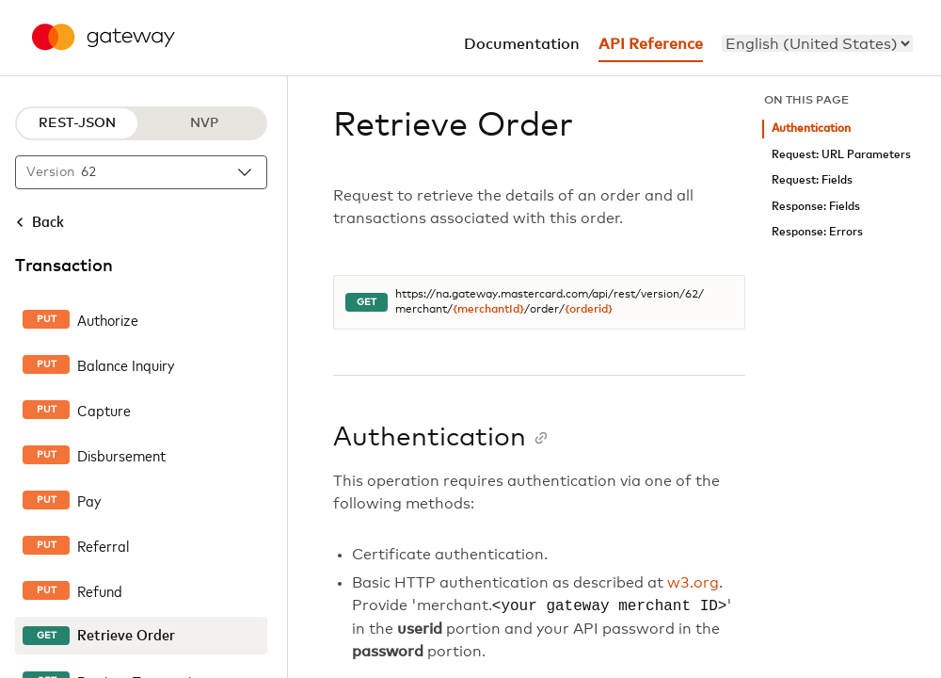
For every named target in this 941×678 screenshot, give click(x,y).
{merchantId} (488, 309)
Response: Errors (817, 232)
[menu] (817, 43)
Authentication (811, 128)
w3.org (693, 582)
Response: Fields (816, 207)
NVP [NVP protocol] (204, 123)
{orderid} (589, 309)
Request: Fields (812, 180)
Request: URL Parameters (841, 155)
